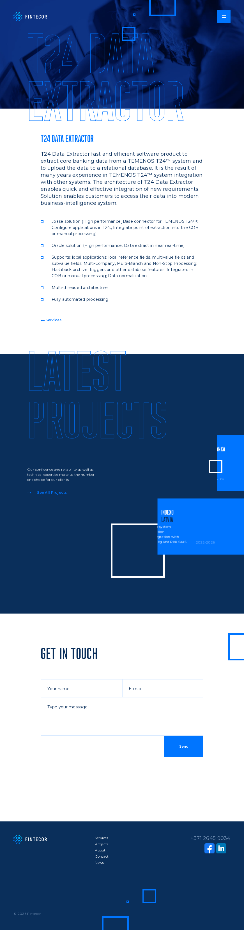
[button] (223, 16)
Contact (102, 856)
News (99, 862)
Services (51, 320)
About (100, 850)
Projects (101, 844)
